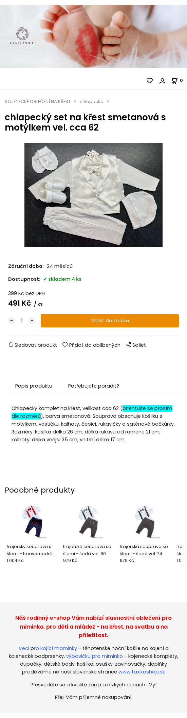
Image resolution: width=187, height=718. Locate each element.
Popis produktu (33, 385)
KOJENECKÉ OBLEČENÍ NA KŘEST (38, 101)
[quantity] (22, 320)
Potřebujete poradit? (93, 385)
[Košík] (179, 80)
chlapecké (92, 101)
